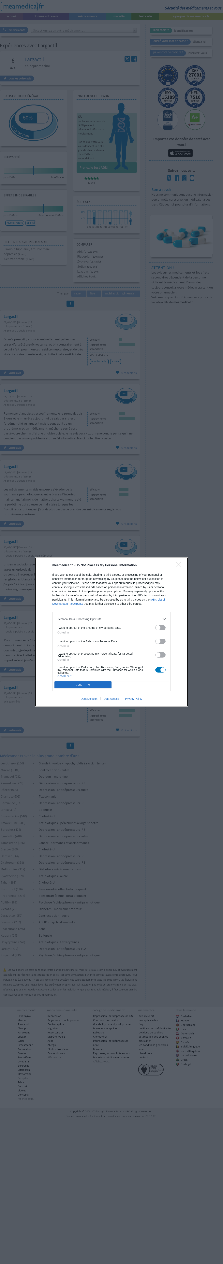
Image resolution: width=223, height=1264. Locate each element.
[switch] (160, 627)
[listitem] (111, 619)
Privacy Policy (133, 698)
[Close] (180, 565)
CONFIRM (83, 684)
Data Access (111, 698)
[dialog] (111, 632)
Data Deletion (89, 698)
